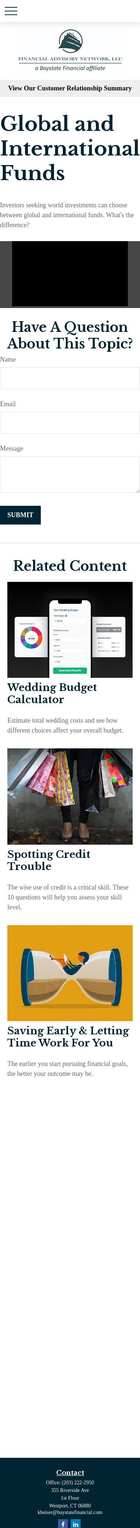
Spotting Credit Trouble (48, 860)
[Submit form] (20, 515)
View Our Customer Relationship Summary (70, 88)
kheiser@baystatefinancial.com (70, 1512)
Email (8, 404)
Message (11, 448)
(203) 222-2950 (78, 1482)
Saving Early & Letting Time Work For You (68, 1037)
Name (8, 359)
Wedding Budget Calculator (52, 693)
